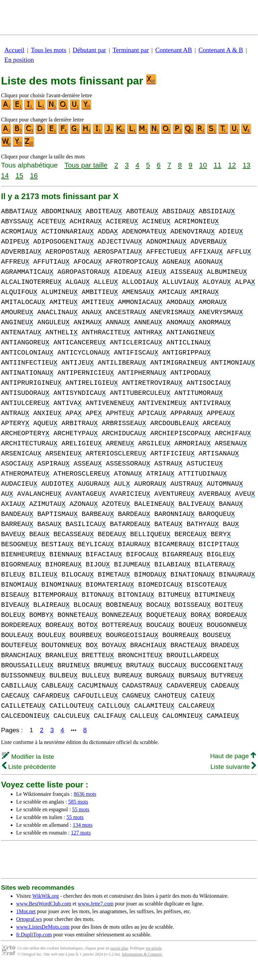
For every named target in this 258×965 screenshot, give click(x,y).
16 (34, 175)
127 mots (81, 833)
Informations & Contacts (142, 954)
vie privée (153, 948)
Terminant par (131, 49)
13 (246, 165)
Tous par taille (86, 165)
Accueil (14, 49)
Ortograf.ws (29, 919)
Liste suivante (233, 766)
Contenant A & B (221, 49)
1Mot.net (26, 911)
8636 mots (85, 794)
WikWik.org (45, 896)
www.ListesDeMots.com (43, 927)
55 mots (80, 809)
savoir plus (119, 948)
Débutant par (89, 49)
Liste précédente (29, 766)
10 (203, 165)
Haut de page (233, 755)
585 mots (78, 802)
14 (5, 175)
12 (232, 165)
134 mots (82, 825)
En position (19, 59)
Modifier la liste (28, 756)
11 (217, 165)
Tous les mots (48, 49)
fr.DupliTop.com (34, 934)
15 (19, 175)
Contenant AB (173, 49)
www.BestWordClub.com (43, 903)
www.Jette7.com (96, 903)
